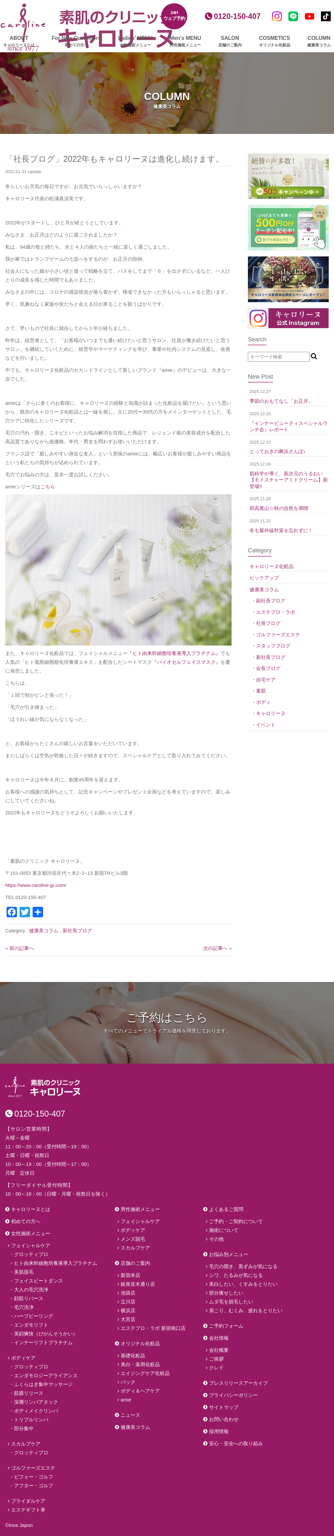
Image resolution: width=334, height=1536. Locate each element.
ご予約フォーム (226, 1326)
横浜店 (128, 1310)
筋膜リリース (28, 1393)
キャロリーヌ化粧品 (272, 566)
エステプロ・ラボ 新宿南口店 (153, 1328)
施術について (223, 1230)
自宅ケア (266, 679)
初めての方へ (25, 1221)
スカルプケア (25, 1443)
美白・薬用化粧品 (140, 1364)
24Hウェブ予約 (174, 15)
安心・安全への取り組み (236, 1443)
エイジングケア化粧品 (145, 1373)
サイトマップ (223, 1407)
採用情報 (219, 1431)
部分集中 (24, 1428)
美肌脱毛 (24, 1272)
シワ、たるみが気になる (236, 1275)
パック (128, 1382)
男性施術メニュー (140, 1209)
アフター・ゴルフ (33, 1485)
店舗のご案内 (135, 1263)
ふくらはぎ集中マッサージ (43, 1384)
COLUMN (319, 41)
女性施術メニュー (30, 1233)
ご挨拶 (216, 1359)
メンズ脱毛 (133, 1239)
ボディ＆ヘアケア (140, 1391)
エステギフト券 (28, 1509)
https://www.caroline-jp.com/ (35, 885)
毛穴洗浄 (24, 1307)
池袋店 (128, 1293)
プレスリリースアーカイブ (238, 1383)
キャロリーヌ (270, 713)
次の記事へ (215, 948)
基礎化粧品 (133, 1355)
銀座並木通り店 (138, 1284)
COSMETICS (274, 41)
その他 (216, 1239)
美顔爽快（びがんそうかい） (46, 1333)
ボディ (263, 702)
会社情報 (219, 1338)
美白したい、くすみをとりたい (243, 1284)
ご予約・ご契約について (236, 1221)
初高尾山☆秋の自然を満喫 (279, 508)
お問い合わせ (223, 1419)
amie (126, 1399)
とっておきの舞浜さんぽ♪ (278, 451)
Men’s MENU (185, 41)
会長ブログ (268, 668)
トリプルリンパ (31, 1419)
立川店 (128, 1301)
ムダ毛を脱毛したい (231, 1301)
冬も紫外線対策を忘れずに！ (281, 530)
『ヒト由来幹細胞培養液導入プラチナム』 (174, 653)
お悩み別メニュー (228, 1254)
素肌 (261, 691)
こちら (47, 486)
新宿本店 (130, 1275)
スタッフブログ (273, 645)
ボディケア (23, 1358)
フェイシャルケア (30, 1245)
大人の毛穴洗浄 (31, 1289)
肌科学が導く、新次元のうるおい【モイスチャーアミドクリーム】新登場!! (289, 480)
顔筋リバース (28, 1298)
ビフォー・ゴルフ (33, 1476)
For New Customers (76, 41)
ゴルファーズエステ (278, 634)
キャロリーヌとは (30, 1209)
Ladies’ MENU (135, 41)
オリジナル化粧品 (140, 1343)
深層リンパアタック (36, 1402)
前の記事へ (21, 948)
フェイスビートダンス (38, 1280)
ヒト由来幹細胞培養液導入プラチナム (55, 1263)
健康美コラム (43, 930)
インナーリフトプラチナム (43, 1342)
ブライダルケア (28, 1501)
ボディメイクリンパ (36, 1410)
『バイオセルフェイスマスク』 (186, 662)
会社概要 (219, 1350)
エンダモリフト (31, 1325)
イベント (266, 724)
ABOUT (19, 41)
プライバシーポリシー (233, 1395)
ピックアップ (264, 577)
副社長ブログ (270, 600)
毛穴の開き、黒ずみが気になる (243, 1266)
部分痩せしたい (226, 1293)
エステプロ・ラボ (275, 612)
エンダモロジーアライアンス (46, 1375)
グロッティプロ (31, 1254)
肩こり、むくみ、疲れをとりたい (245, 1310)
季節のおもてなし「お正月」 (281, 401)
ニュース (130, 1415)
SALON (230, 41)
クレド (216, 1367)
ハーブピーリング (33, 1316)
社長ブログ (268, 623)
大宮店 (128, 1319)
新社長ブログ (77, 930)
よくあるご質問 (226, 1209)
